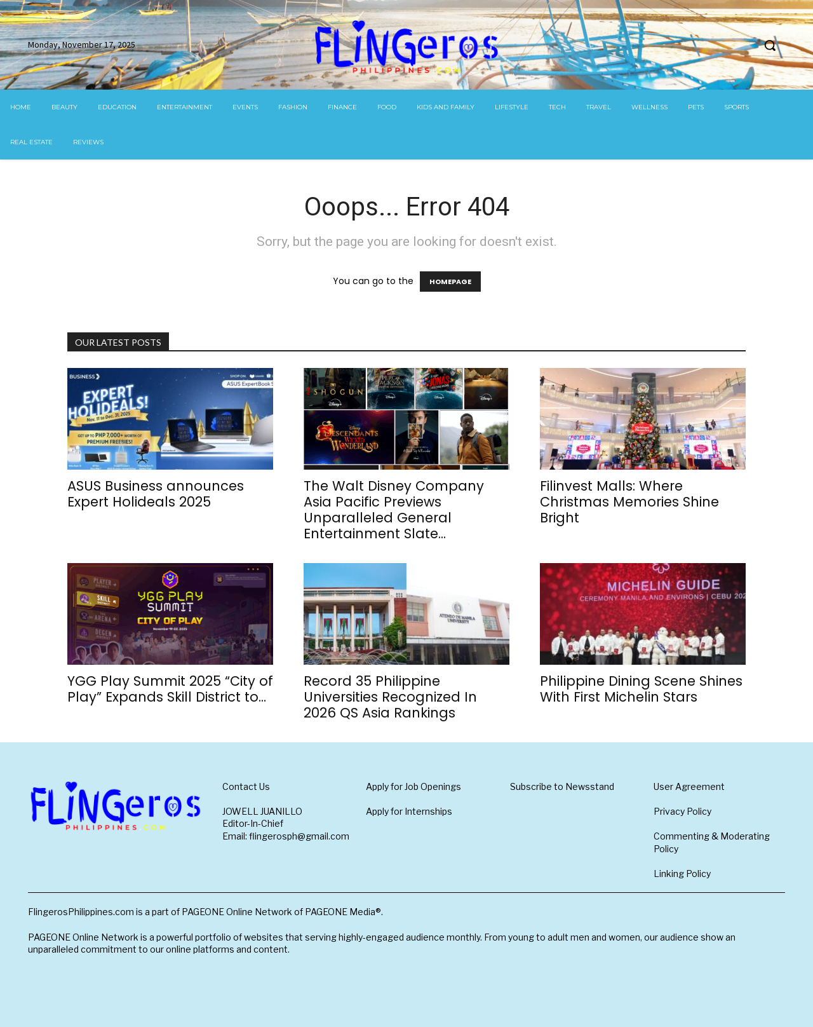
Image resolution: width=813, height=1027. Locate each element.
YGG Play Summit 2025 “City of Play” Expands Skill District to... (170, 689)
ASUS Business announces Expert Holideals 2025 (155, 494)
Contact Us (246, 786)
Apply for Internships (409, 811)
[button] (770, 45)
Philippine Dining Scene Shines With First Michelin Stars (641, 689)
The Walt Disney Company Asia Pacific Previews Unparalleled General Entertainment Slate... (394, 510)
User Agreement (689, 786)
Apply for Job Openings (413, 786)
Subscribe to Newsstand (562, 786)
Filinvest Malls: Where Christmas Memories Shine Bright (629, 502)
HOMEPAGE (450, 281)
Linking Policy (682, 873)
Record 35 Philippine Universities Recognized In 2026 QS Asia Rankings (390, 697)
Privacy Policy (682, 811)
